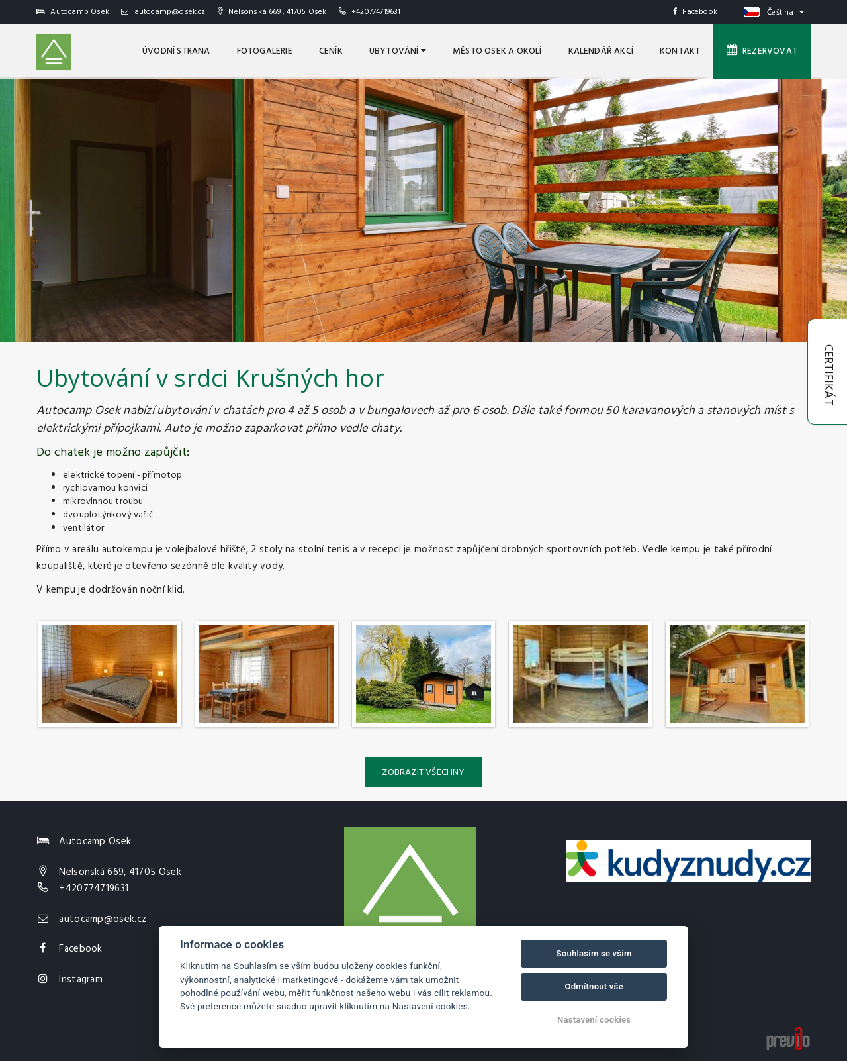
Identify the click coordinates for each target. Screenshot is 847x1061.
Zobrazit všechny (423, 772)
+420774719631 (376, 12)
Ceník (331, 51)
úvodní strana (176, 51)
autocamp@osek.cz (163, 12)
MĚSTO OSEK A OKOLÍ (497, 51)
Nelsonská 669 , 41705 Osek (272, 12)
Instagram (81, 979)
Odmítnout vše (593, 986)
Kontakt (680, 51)
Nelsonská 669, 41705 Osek (120, 872)
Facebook (695, 12)
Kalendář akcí (601, 51)
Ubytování (397, 51)
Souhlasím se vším (594, 953)
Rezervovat (762, 51)
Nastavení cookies (594, 1020)
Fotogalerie (264, 51)
